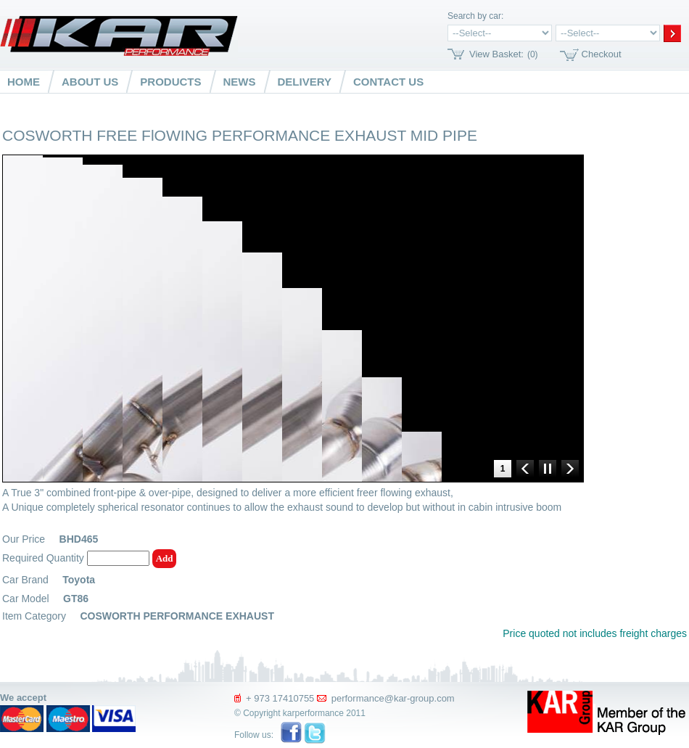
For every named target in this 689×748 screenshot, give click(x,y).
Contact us (388, 81)
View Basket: (496, 54)
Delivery (304, 81)
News (239, 81)
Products (170, 81)
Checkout (602, 54)
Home (23, 81)
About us (90, 81)
